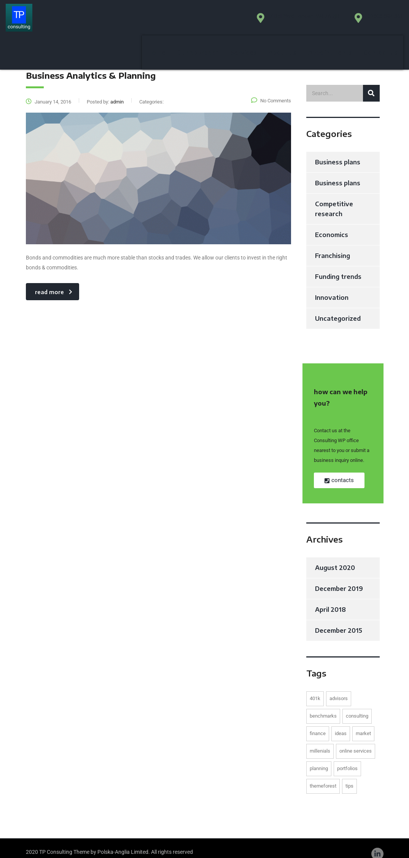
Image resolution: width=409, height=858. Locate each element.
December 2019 (339, 578)
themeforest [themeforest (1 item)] (323, 775)
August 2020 (335, 557)
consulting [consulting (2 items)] (357, 705)
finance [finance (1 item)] (318, 723)
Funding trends (338, 266)
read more (53, 282)
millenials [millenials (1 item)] (320, 740)
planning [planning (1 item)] (319, 758)
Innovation (332, 287)
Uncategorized (338, 308)
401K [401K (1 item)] (315, 688)
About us (282, 21)
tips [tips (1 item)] (349, 775)
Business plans (337, 152)
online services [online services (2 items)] (355, 740)
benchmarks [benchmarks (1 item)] (323, 705)
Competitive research (334, 198)
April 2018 (330, 599)
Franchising (332, 245)
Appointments (330, 21)
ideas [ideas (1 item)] (341, 723)
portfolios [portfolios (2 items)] (347, 758)
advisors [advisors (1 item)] (338, 688)
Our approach (198, 21)
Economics (331, 224)
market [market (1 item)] (363, 723)
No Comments (271, 90)
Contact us (380, 21)
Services (244, 21)
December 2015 (338, 620)
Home (157, 21)
